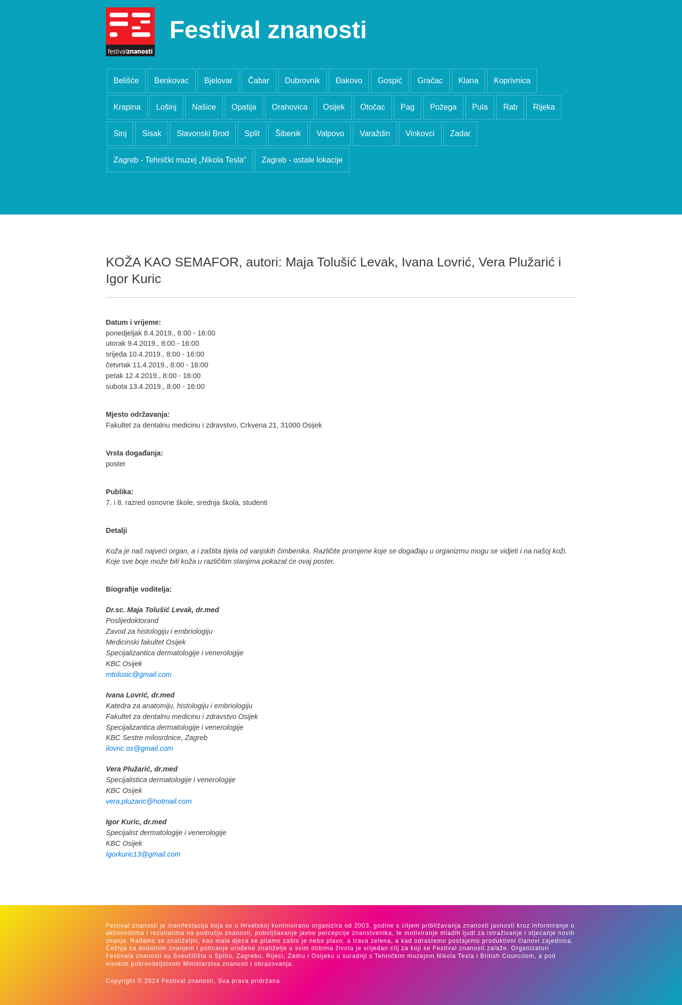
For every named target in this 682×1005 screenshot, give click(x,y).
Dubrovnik (302, 80)
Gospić (390, 80)
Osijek (333, 107)
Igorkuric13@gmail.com (143, 854)
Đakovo (349, 80)
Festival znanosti (268, 30)
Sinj (120, 133)
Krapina (127, 107)
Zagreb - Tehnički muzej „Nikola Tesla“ (180, 160)
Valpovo (330, 133)
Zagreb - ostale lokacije (302, 160)
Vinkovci (420, 133)
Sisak (151, 133)
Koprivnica (512, 80)
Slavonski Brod (203, 133)
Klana (468, 80)
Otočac (372, 107)
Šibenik (288, 133)
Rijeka (544, 107)
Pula (480, 107)
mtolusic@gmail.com (138, 674)
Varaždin (375, 133)
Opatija (243, 107)
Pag (407, 107)
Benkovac (171, 80)
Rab (510, 107)
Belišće (126, 80)
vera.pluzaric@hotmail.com (149, 801)
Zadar (460, 133)
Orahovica (290, 107)
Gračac (430, 80)
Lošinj (166, 107)
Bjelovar (218, 80)
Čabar (258, 80)
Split (252, 133)
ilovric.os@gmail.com (139, 748)
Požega (443, 107)
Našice (204, 107)
